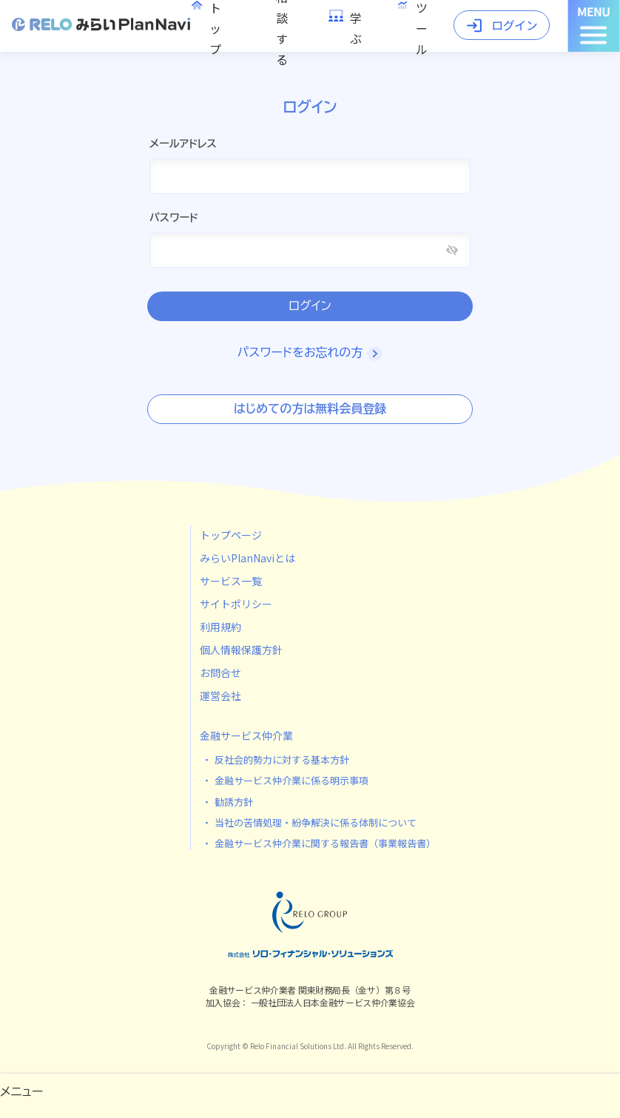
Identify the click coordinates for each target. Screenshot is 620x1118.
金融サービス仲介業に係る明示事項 (291, 780)
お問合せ (220, 672)
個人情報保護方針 (241, 649)
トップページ (231, 535)
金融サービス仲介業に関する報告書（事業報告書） (325, 843)
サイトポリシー (236, 604)
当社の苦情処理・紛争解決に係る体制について (316, 822)
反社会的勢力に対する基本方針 (282, 759)
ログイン (310, 306)
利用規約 (220, 627)
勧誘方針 (234, 802)
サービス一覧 (231, 581)
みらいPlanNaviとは (247, 558)
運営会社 (220, 695)
